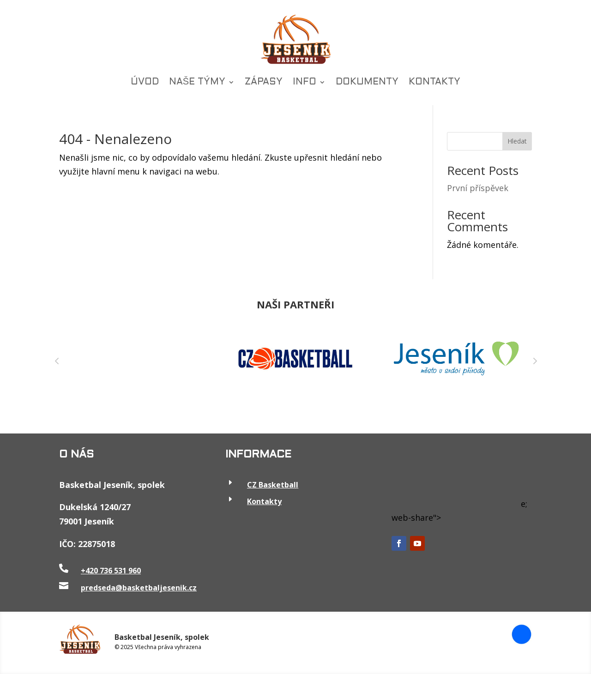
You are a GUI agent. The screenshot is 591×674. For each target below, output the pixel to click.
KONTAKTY (434, 82)
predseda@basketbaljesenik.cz (139, 588)
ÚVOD (145, 82)
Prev (57, 360)
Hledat (517, 141)
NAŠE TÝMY (197, 82)
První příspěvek (477, 187)
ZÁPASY (264, 82)
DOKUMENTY (367, 82)
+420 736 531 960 (111, 571)
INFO (304, 82)
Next (534, 360)
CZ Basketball (272, 485)
